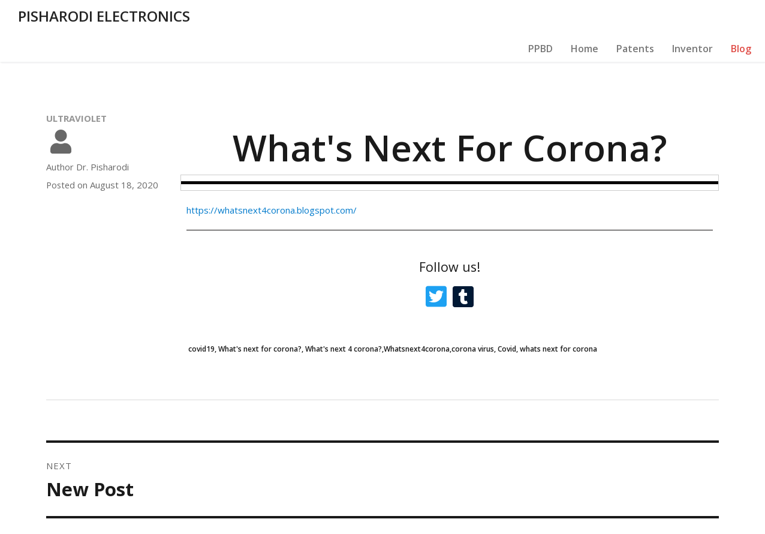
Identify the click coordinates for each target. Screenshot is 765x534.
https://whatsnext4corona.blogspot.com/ (271, 181)
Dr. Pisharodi (102, 137)
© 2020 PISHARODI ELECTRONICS (117, 519)
